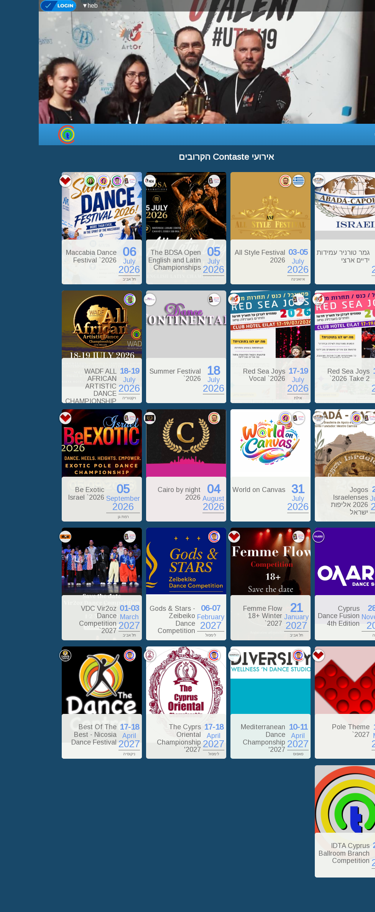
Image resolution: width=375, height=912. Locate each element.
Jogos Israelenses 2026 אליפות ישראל (310, 501)
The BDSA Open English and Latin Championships (136, 260)
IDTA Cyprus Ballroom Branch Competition (305, 853)
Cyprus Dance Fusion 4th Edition (300, 616)
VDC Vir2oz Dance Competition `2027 (59, 620)
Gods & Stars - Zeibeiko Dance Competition (133, 620)
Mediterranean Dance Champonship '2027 (224, 738)
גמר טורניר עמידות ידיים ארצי (304, 256)
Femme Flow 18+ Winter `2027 (223, 616)
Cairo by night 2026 (140, 493)
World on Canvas (220, 490)
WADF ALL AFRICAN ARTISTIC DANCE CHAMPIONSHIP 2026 (52, 390)
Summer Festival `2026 (136, 375)
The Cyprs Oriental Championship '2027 (140, 738)
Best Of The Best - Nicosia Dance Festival (55, 734)
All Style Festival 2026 (221, 256)
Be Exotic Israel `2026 (47, 493)
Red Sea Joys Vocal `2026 (225, 375)
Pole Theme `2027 (312, 730)
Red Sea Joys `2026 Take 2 (310, 375)
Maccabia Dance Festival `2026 (52, 256)
